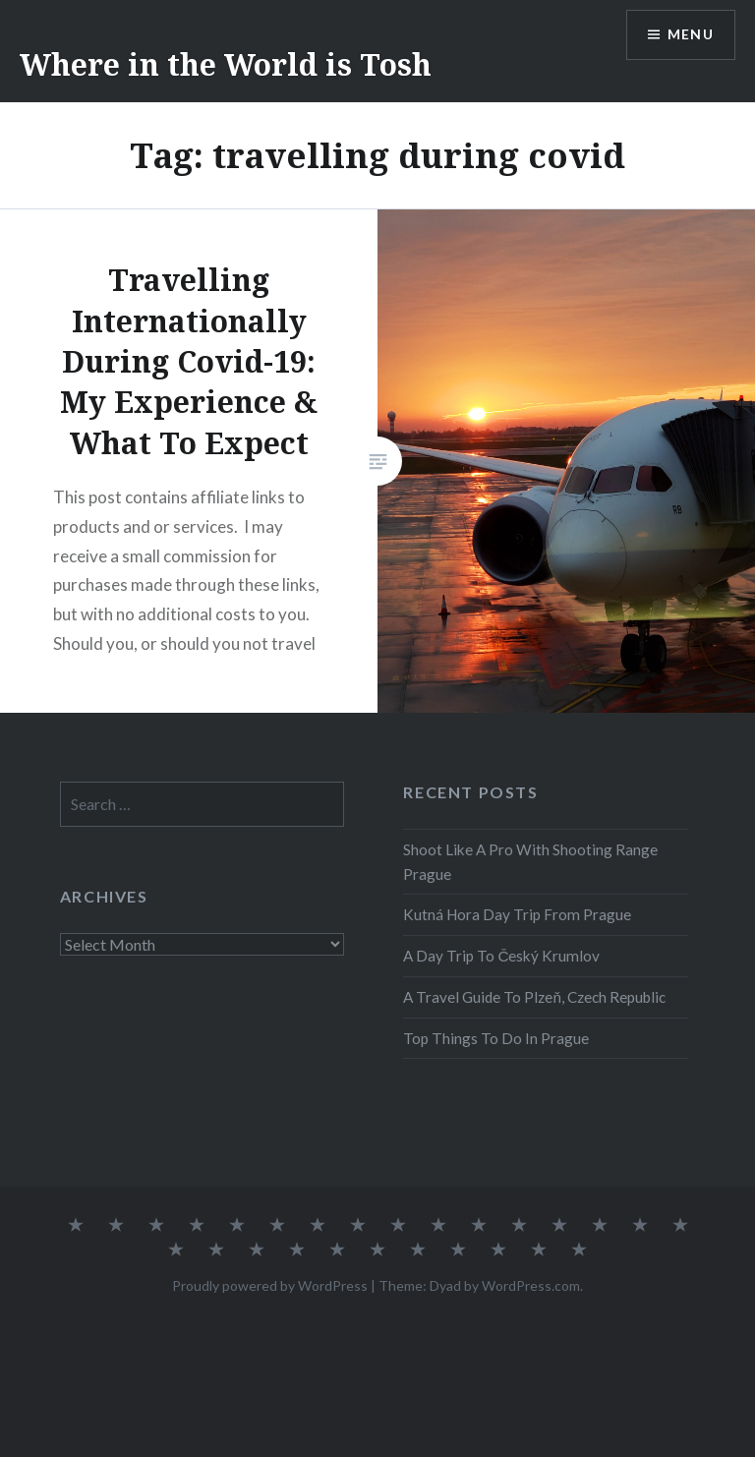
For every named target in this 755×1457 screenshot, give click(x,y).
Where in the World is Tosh (226, 64)
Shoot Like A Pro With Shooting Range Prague (530, 862)
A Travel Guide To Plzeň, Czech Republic (534, 997)
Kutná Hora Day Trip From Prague (517, 914)
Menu (690, 35)
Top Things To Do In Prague (496, 1038)
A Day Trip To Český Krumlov (501, 955)
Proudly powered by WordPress (270, 1285)
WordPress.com (531, 1285)
